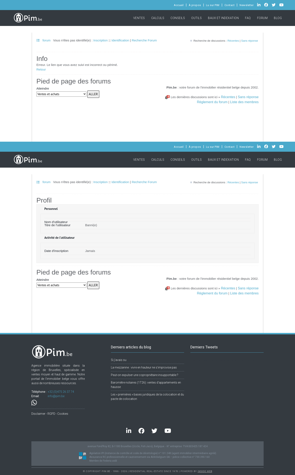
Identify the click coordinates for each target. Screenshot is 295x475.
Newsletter (247, 5)
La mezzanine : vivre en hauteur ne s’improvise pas (144, 367)
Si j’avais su (118, 360)
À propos (195, 5)
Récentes (233, 40)
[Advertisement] (147, 114)
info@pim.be (56, 396)
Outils (196, 18)
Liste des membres (244, 102)
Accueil (179, 5)
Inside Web (205, 471)
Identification (120, 40)
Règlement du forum (212, 102)
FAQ (248, 18)
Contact (229, 5)
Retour (41, 69)
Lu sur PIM (212, 5)
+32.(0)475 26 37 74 (61, 391)
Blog (278, 18)
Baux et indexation (223, 18)
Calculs (157, 18)
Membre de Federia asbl (103, 460)
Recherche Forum (144, 40)
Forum (262, 18)
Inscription (100, 40)
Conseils (178, 18)
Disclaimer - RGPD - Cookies (49, 413)
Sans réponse (249, 40)
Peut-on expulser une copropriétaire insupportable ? (144, 375)
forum (43, 40)
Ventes (139, 18)
